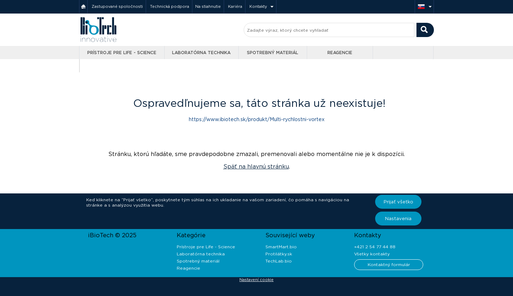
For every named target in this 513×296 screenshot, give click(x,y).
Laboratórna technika (201, 52)
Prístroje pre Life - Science (121, 52)
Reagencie (339, 52)
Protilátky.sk (278, 253)
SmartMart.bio (281, 246)
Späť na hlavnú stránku (256, 166)
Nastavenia (398, 218)
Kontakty (258, 6)
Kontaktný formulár (389, 264)
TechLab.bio (278, 261)
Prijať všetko (398, 201)
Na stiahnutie (208, 6)
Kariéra (235, 6)
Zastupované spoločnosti (117, 6)
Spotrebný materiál (272, 52)
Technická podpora (169, 6)
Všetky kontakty (372, 253)
